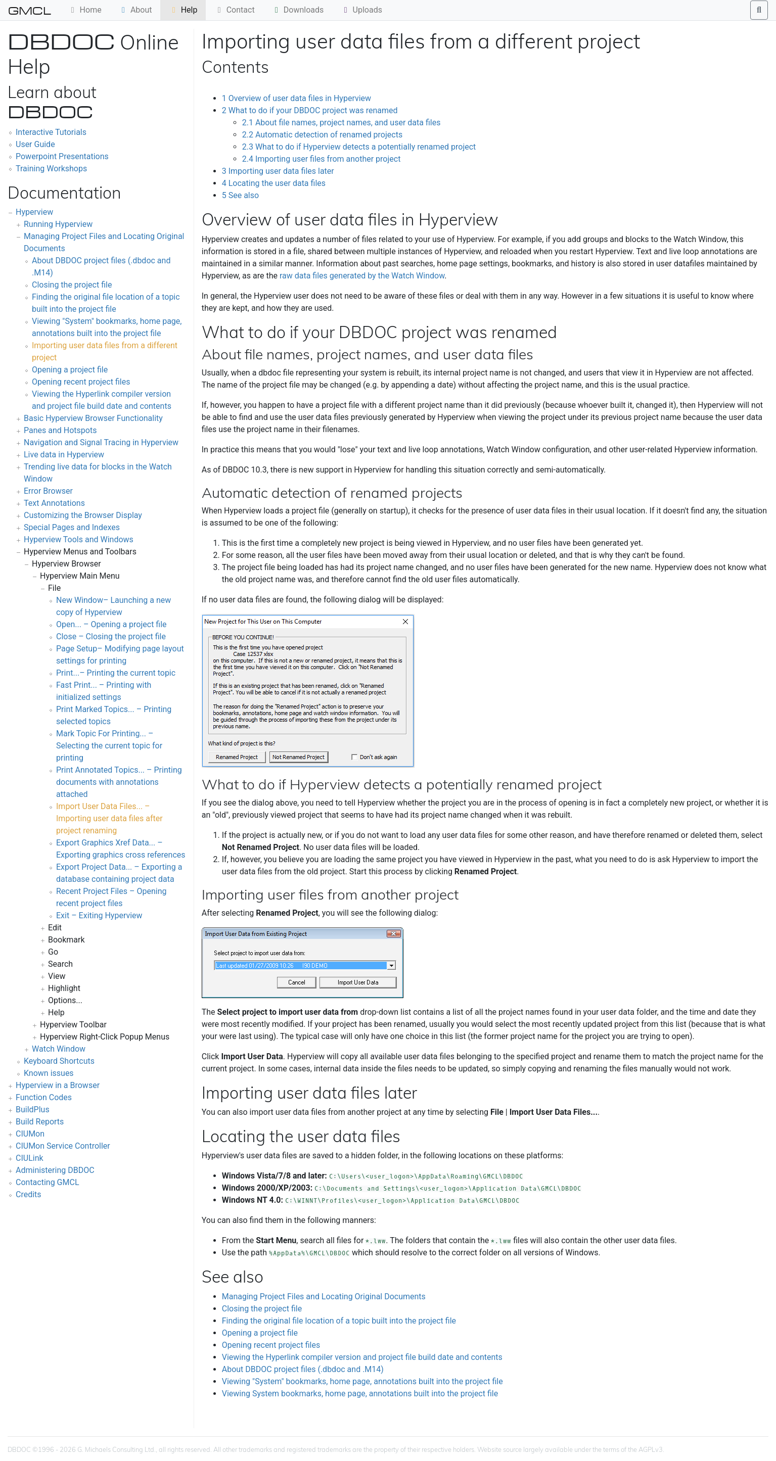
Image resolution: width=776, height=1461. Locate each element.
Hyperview (34, 212)
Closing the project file (72, 285)
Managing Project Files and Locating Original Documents (324, 1296)
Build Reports (40, 1121)
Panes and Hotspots (60, 430)
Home (85, 10)
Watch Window (58, 1049)
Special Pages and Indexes (72, 527)
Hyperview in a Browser (58, 1085)
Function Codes (44, 1097)
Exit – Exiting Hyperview (99, 915)
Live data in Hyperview (64, 454)
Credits (28, 1194)
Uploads (361, 10)
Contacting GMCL (47, 1182)
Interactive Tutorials (51, 132)
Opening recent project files (81, 382)
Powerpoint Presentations (62, 156)
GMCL (29, 10)
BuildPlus (33, 1109)
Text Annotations (54, 503)
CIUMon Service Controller (63, 1146)
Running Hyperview (58, 224)
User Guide (35, 144)
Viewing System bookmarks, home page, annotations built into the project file (360, 1393)
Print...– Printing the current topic (115, 673)
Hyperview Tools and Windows (78, 539)
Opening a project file (70, 369)
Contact (234, 10)
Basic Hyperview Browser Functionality (93, 418)
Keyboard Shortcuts (59, 1061)
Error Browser (48, 491)
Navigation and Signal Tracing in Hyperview (101, 442)
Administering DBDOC (55, 1170)
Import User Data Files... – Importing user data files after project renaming (109, 818)
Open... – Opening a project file (111, 624)
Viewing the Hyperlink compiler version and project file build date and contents (362, 1357)
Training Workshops (51, 168)
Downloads (297, 10)
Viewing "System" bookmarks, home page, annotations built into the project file (362, 1381)
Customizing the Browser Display (83, 515)
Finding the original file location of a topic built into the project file (339, 1321)
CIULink (29, 1158)
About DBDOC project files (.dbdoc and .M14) (303, 1369)
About (135, 10)
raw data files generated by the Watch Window (362, 275)
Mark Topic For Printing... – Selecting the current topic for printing (109, 746)
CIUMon (30, 1134)
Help (183, 10)
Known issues (49, 1073)
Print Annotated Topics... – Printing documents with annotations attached (119, 782)
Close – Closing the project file (111, 636)
